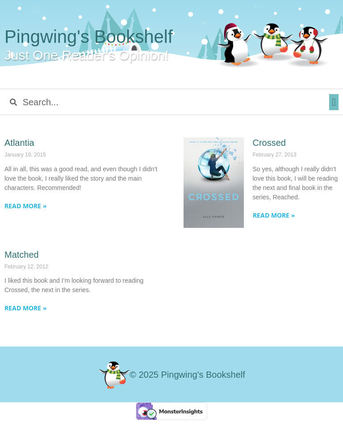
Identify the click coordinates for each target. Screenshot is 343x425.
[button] (334, 102)
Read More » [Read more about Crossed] (274, 215)
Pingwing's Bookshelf (88, 36)
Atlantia (19, 143)
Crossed (269, 143)
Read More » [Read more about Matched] (25, 308)
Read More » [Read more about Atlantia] (25, 206)
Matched (21, 255)
